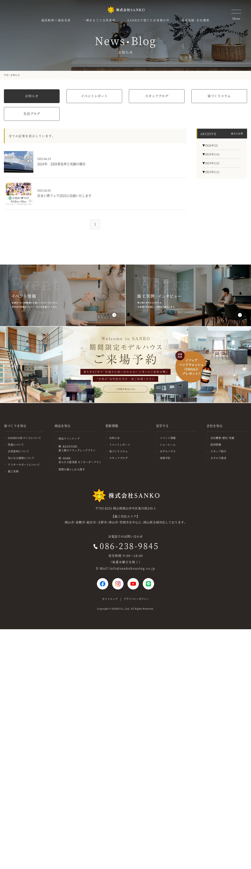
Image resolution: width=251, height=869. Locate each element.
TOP (6, 75)
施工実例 (13, 471)
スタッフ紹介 (218, 451)
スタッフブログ (156, 96)
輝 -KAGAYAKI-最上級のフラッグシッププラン (76, 448)
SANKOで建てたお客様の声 (148, 20)
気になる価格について (21, 458)
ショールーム (168, 444)
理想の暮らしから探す (71, 469)
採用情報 (215, 444)
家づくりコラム (219, 96)
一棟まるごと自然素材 (99, 20)
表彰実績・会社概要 (195, 20)
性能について (16, 444)
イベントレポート (94, 96)
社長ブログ (32, 113)
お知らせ (31, 96)
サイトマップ (109, 599)
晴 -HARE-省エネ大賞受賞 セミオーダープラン (80, 460)
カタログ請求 (218, 458)
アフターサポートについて (24, 464)
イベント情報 (168, 437)
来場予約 (165, 458)
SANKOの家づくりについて (24, 437)
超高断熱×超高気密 (56, 20)
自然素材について (18, 451)
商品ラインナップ (69, 438)
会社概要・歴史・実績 (222, 437)
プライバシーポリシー (136, 599)
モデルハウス (168, 451)
